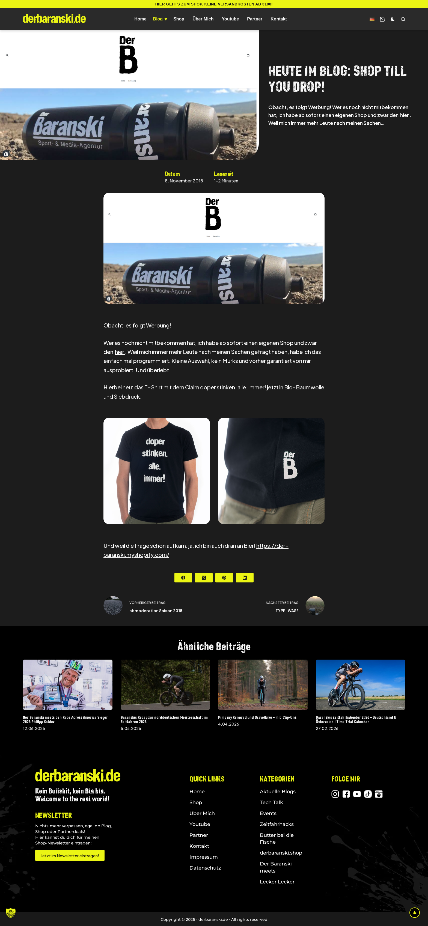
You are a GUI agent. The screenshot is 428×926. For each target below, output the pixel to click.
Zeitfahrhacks (277, 824)
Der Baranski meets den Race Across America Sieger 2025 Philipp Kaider (65, 719)
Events (268, 813)
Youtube (230, 19)
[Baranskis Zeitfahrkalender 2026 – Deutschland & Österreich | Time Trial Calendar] (360, 685)
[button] (372, 19)
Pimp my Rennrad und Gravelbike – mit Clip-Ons (257, 717)
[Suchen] (403, 19)
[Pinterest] (224, 577)
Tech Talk (271, 802)
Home (140, 19)
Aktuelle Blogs (278, 792)
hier (120, 351)
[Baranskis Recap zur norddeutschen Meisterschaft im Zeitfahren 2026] (165, 685)
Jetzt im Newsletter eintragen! (70, 855)
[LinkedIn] (245, 577)
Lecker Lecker (277, 882)
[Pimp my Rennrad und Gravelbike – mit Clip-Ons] (263, 685)
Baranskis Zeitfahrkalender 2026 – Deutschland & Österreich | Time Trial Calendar (356, 719)
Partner (254, 19)
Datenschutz (205, 868)
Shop (178, 19)
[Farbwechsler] (393, 19)
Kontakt (279, 19)
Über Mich (202, 19)
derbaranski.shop (281, 853)
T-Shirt (153, 387)
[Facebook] (183, 577)
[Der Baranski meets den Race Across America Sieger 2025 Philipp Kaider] (67, 685)
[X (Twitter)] (204, 577)
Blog (161, 19)
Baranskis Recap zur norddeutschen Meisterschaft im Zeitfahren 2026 (164, 719)
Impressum (203, 857)
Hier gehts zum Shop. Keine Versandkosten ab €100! (214, 4)
